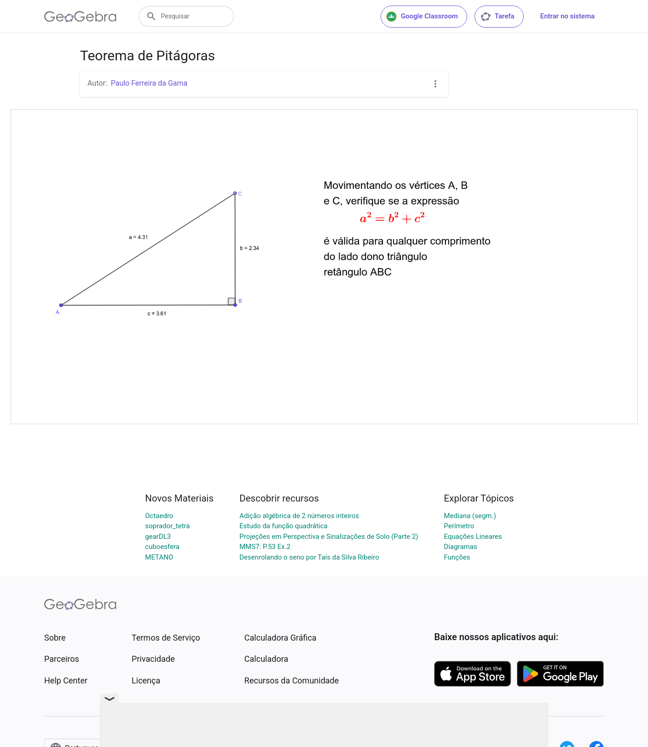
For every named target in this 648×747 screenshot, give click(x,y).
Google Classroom (422, 16)
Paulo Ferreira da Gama (149, 83)
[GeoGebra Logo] (80, 16)
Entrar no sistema (567, 16)
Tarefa (497, 16)
